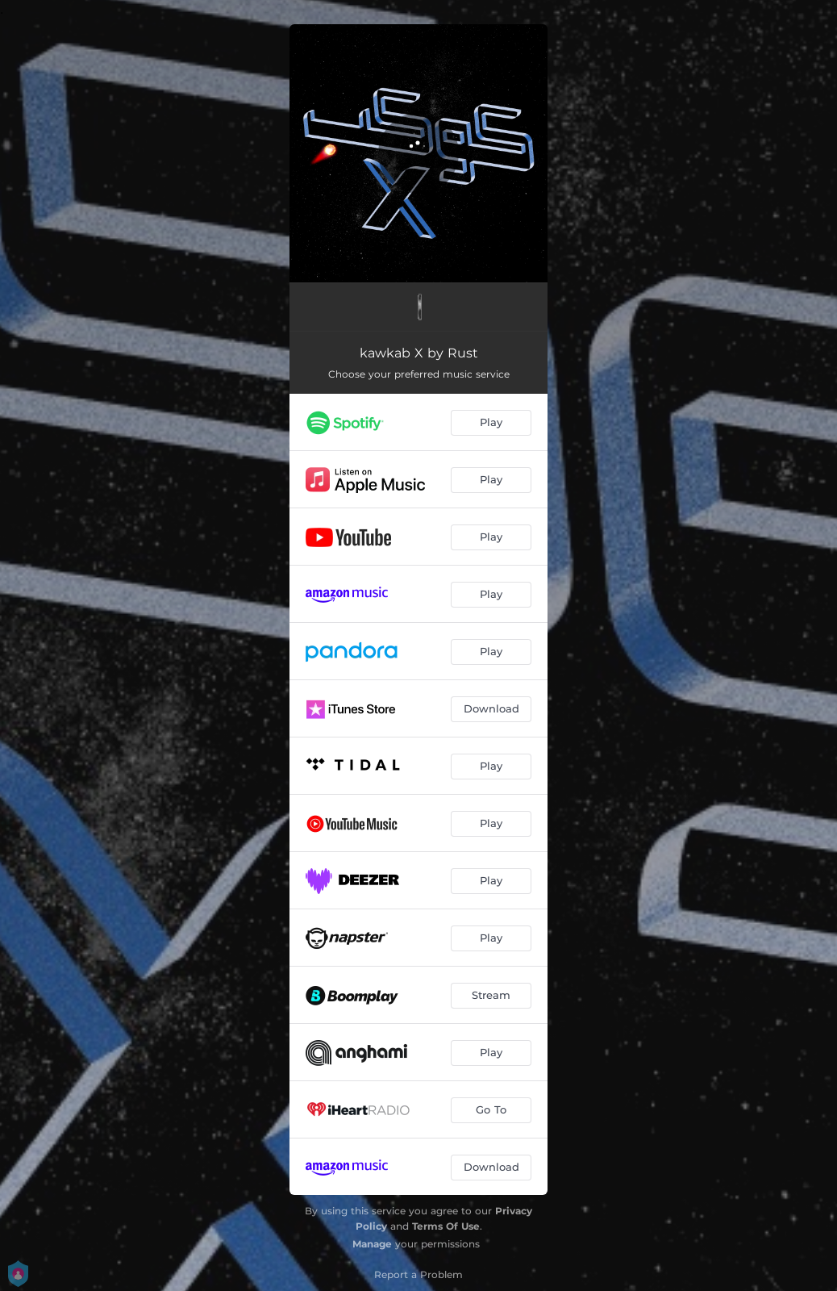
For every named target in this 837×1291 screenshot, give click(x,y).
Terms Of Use (446, 1226)
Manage (372, 1244)
